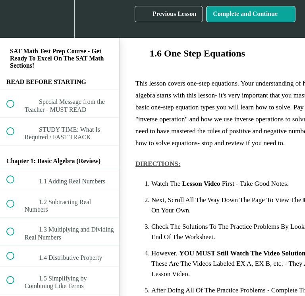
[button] (14, 19)
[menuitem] (59, 19)
